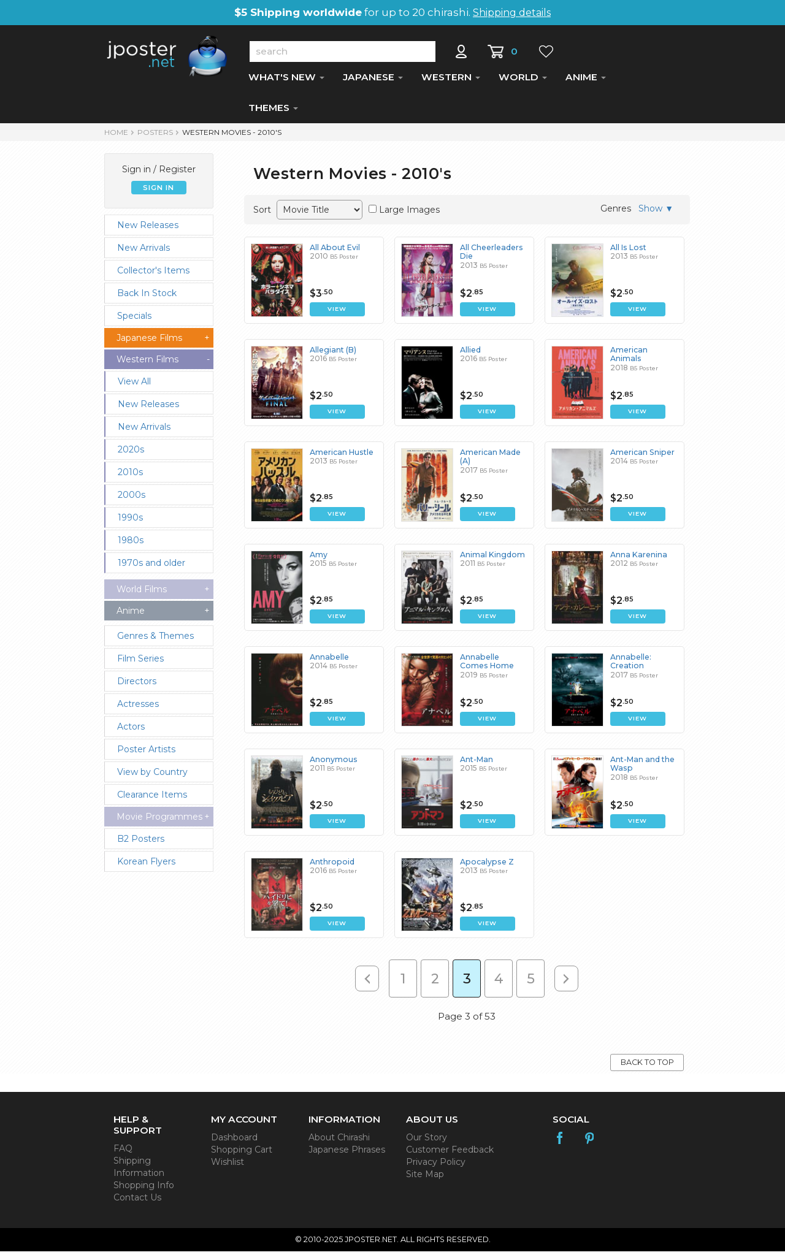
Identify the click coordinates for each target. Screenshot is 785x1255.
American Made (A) (489, 460)
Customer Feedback (450, 1153)
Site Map (425, 1177)
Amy (318, 558)
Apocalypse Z (485, 865)
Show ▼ (655, 212)
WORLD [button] (523, 80)
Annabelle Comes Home (493, 665)
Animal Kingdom (491, 558)
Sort (262, 213)
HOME (116, 135)
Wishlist (227, 1165)
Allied (470, 353)
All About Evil (334, 251)
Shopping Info (143, 1188)
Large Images (409, 213)
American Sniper (641, 455)
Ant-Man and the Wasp (641, 767)
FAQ (122, 1152)
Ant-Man (476, 763)
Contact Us (137, 1201)
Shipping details (512, 12)
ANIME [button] (585, 80)
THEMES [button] (273, 111)
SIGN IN (158, 191)
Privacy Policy (435, 1165)
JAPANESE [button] (373, 80)
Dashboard (234, 1140)
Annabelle (328, 660)
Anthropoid (331, 865)
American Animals (628, 358)
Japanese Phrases (346, 1153)
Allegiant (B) (333, 353)
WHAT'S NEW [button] (286, 80)
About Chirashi (339, 1140)
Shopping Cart (241, 1153)
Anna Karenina (637, 558)
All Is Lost (627, 251)
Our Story (426, 1140)
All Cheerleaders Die (491, 255)
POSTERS (155, 135)
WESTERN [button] (450, 80)
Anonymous (333, 763)
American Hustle (341, 455)
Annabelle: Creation (629, 665)
